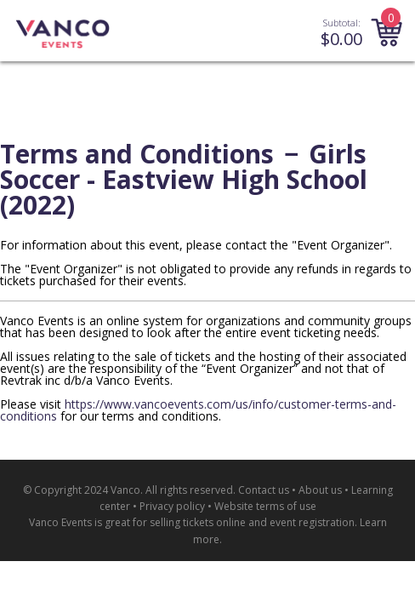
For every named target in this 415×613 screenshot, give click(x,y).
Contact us (263, 490)
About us (320, 490)
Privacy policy (172, 506)
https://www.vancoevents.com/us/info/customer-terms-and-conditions (198, 410)
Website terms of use (265, 506)
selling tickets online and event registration (252, 522)
